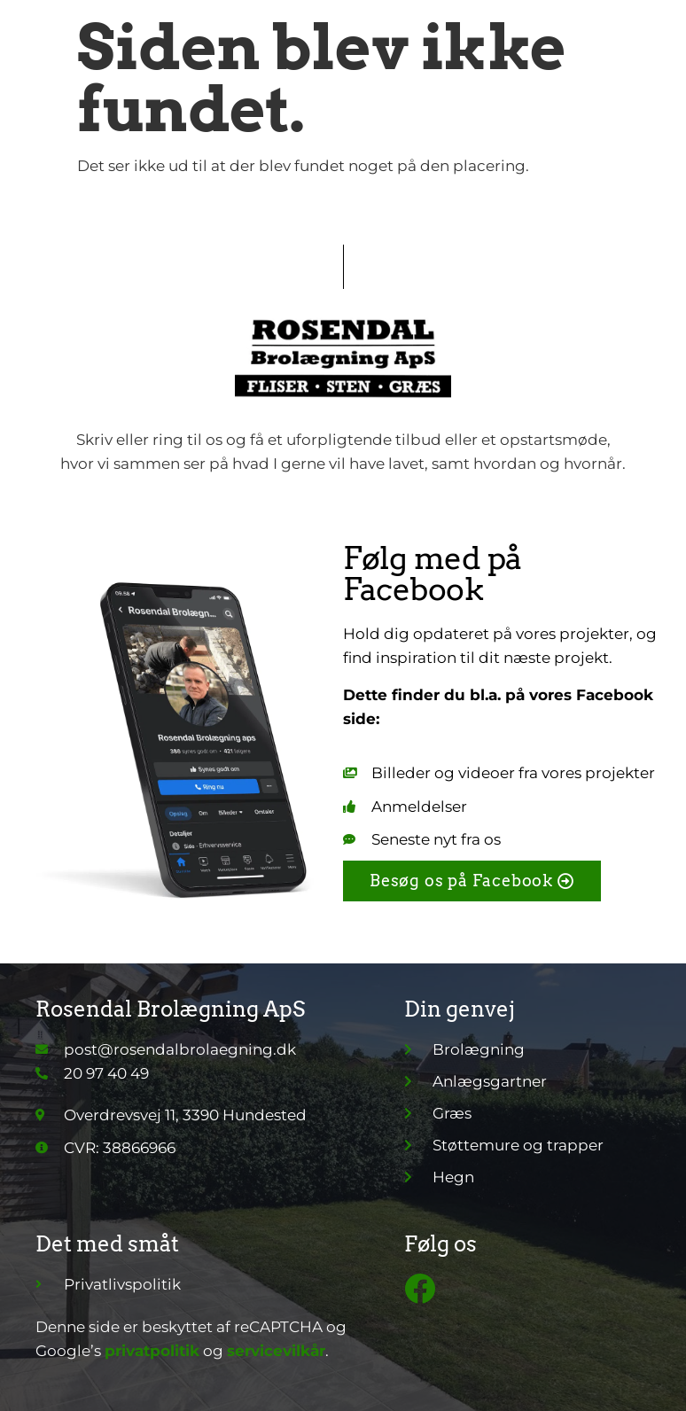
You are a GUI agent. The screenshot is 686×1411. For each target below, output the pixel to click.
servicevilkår (276, 1351)
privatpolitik (152, 1351)
